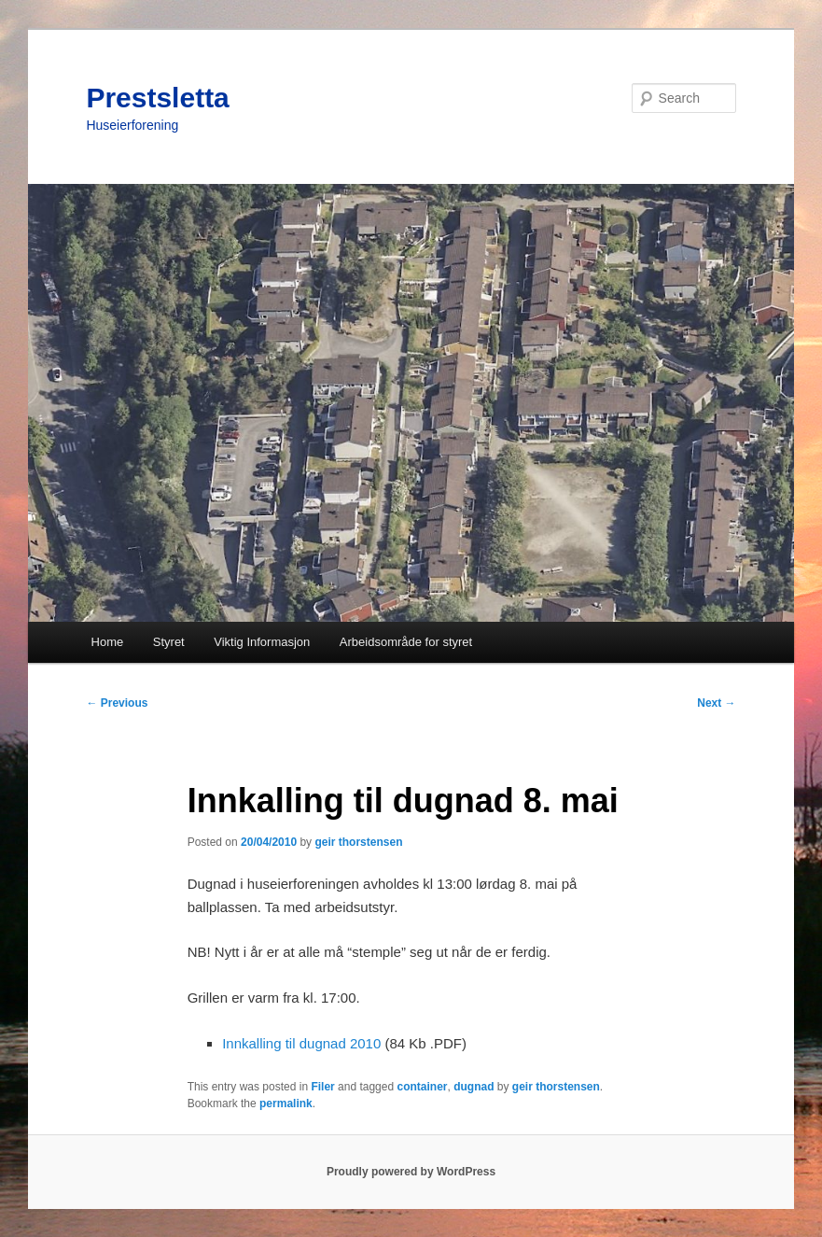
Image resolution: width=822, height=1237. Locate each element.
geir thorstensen (358, 842)
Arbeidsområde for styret (406, 642)
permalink (286, 1103)
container (422, 1086)
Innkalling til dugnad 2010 (301, 1043)
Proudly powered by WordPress (411, 1171)
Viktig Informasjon (262, 642)
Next (716, 703)
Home (107, 642)
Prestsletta (157, 97)
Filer (322, 1086)
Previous (116, 703)
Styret (169, 642)
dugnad (473, 1086)
